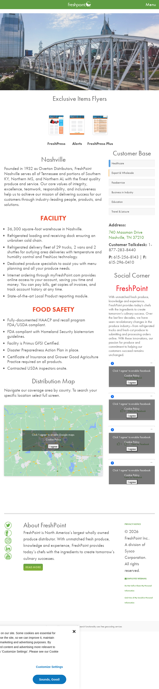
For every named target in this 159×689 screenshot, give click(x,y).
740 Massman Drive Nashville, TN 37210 (126, 235)
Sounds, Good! (49, 679)
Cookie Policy (53, 439)
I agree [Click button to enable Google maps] (53, 446)
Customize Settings (49, 667)
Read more (33, 567)
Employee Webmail (136, 578)
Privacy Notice (133, 524)
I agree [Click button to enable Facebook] (132, 382)
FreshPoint (132, 288)
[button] (74, 631)
